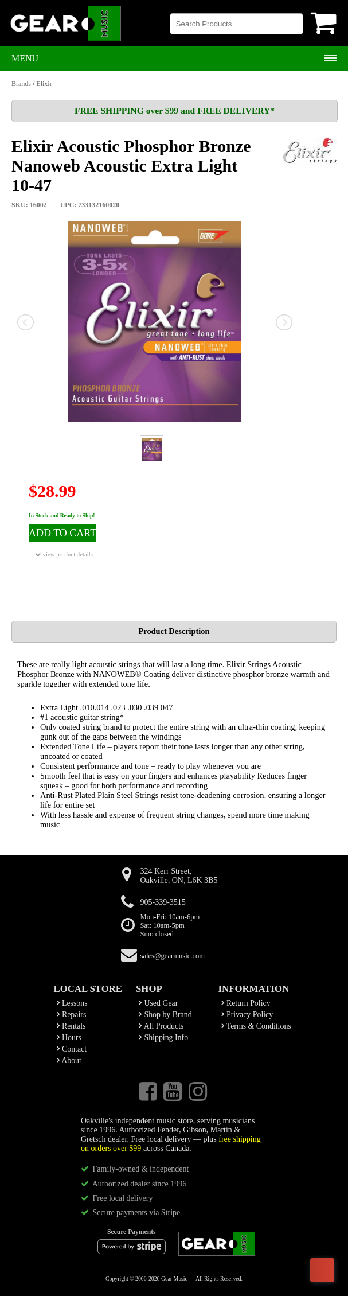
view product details (64, 554)
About (69, 1060)
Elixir (44, 84)
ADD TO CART (62, 533)
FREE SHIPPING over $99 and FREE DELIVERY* (175, 110)
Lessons (72, 1003)
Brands (21, 84)
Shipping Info (163, 1037)
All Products (161, 1026)
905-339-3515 (163, 902)
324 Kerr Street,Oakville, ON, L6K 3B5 (179, 876)
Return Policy (246, 1003)
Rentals (71, 1026)
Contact (72, 1049)
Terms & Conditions (256, 1026)
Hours (69, 1037)
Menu (24, 58)
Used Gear (158, 1003)
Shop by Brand (165, 1014)
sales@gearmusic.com (172, 956)
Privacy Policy (247, 1014)
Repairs (72, 1014)
